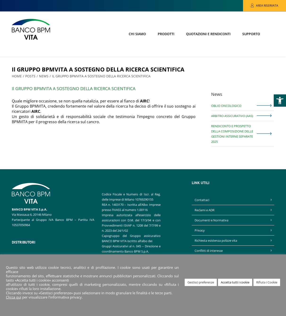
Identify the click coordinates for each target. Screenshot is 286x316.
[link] (280, 100)
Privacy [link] (200, 230)
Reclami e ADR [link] (204, 210)
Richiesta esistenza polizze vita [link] (216, 240)
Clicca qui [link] (13, 297)
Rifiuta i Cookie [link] (266, 282)
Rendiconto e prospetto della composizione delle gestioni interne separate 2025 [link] (232, 134)
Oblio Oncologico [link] (226, 106)
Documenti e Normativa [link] (211, 220)
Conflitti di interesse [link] (209, 251)
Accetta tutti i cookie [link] (235, 282)
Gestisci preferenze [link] (201, 282)
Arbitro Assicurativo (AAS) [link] (232, 116)
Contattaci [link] (202, 200)
